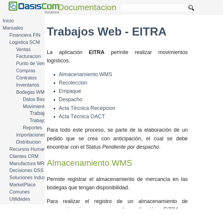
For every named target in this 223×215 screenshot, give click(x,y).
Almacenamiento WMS (85, 74)
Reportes (32, 127)
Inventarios (27, 84)
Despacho (70, 99)
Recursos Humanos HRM (36, 149)
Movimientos (36, 106)
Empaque (70, 91)
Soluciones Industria (31, 177)
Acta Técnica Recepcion (87, 108)
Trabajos (39, 120)
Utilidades (20, 199)
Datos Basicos (38, 99)
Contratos (26, 77)
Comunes (20, 191)
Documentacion (87, 7)
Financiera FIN (25, 35)
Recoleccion (73, 83)
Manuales (13, 27)
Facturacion (28, 56)
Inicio (8, 20)
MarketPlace (23, 184)
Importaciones (31, 134)
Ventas (23, 49)
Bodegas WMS (32, 92)
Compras (25, 70)
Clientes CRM (24, 156)
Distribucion (28, 142)
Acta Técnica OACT (82, 116)
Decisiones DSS (27, 170)
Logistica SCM (25, 42)
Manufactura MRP (29, 163)
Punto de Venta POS (38, 63)
